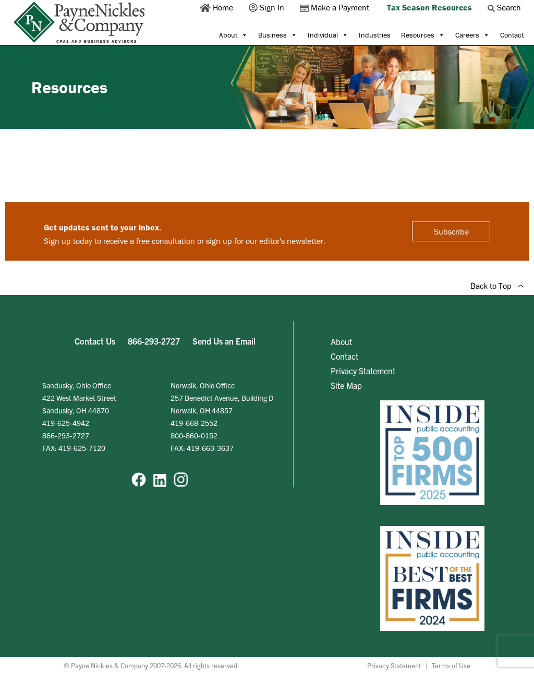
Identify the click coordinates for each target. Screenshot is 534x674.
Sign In (267, 7)
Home (217, 7)
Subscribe (451, 231)
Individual (328, 34)
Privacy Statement (363, 370)
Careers (472, 34)
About (233, 34)
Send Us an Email (224, 341)
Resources (423, 34)
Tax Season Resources (429, 7)
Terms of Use (451, 665)
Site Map (346, 385)
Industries (375, 35)
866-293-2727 (154, 341)
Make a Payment (335, 7)
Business (277, 34)
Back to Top (497, 285)
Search (505, 7)
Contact (512, 35)
